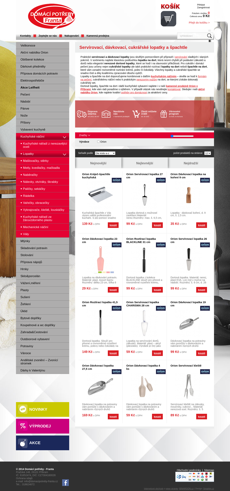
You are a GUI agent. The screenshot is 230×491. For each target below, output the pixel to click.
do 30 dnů (149, 113)
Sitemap (209, 470)
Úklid (23, 311)
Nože (24, 115)
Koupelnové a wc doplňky (37, 325)
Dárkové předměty (32, 66)
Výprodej (40, 426)
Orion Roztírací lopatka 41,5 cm (100, 304)
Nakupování (72, 35)
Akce (34, 443)
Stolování (26, 255)
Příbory (25, 122)
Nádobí (25, 101)
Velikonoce (27, 45)
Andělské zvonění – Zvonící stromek (39, 361)
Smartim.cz (208, 488)
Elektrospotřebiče (32, 80)
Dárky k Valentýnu (32, 370)
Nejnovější (98, 163)
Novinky (38, 409)
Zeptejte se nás (48, 35)
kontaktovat (174, 89)
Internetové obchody (154, 488)
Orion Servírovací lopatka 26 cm (189, 240)
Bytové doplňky (30, 318)
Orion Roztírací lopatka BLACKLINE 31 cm (141, 240)
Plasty (24, 290)
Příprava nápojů (31, 262)
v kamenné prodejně (122, 113)
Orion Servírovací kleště (186, 365)
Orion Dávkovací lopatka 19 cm (188, 304)
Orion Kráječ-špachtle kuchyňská (96, 176)
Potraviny (26, 346)
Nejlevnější (144, 163)
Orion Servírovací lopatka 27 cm (144, 176)
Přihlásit (201, 5)
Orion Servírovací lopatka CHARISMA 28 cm (142, 304)
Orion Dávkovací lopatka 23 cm (99, 240)
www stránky (172, 488)
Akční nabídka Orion (34, 52)
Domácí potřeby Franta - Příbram (52, 16)
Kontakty (25, 35)
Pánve (24, 108)
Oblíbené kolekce (32, 59)
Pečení (25, 94)
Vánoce (25, 353)
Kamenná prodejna (97, 35)
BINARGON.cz (186, 488)
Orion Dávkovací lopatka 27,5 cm (98, 367)
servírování (181, 56)
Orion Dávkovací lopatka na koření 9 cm (188, 176)
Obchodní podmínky (189, 470)
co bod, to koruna (177, 113)
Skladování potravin (33, 248)
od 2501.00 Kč (94, 113)
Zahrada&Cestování (34, 332)
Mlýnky (25, 241)
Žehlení (25, 304)
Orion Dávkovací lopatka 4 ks (143, 367)
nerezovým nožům (146, 79)
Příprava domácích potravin (39, 73)
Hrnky (24, 269)
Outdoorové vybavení (35, 339)
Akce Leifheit (30, 87)
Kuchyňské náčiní (32, 136)
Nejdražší (191, 163)
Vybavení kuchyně (32, 129)
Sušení (25, 297)
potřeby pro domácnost (134, 92)
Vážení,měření (30, 283)
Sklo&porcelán (30, 276)
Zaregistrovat (203, 7)
